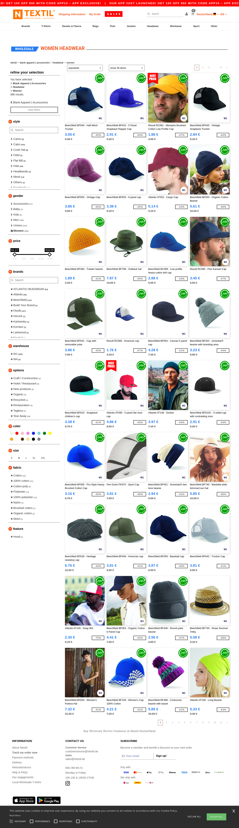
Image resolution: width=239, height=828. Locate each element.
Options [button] (18, 362)
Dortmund (85, 801)
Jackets (131, 26)
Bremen (125, 801)
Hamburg (26, 801)
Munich (38, 801)
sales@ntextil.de (75, 751)
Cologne (50, 801)
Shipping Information (72, 14)
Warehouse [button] (21, 338)
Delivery (17, 754)
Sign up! (161, 747)
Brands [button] (18, 263)
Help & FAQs (20, 764)
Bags (96, 26)
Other (214, 26)
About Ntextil (19, 739)
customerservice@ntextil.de (81, 743)
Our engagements (22, 769)
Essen (73, 801)
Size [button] (16, 442)
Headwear (153, 26)
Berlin (15, 801)
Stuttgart (98, 801)
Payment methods (23, 749)
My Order (95, 14)
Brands (26, 26)
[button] (187, 14)
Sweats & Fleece (71, 26)
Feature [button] (18, 520)
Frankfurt (62, 801)
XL (33, 450)
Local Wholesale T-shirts (26, 774)
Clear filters (34, 102)
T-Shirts (46, 26)
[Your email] (137, 748)
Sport (196, 26)
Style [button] (16, 113)
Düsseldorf (111, 801)
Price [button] (16, 233)
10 (215, 714)
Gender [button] (18, 187)
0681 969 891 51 (75, 759)
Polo (112, 26)
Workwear (176, 26)
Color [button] (17, 418)
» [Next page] (227, 59)
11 (221, 59)
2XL (43, 450)
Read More (15, 815)
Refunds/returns (21, 759)
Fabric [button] (17, 459)
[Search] (164, 14)
